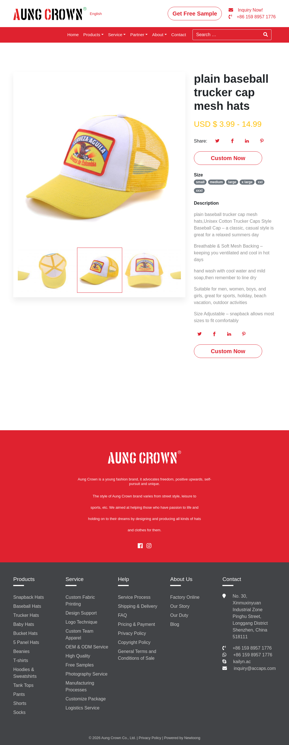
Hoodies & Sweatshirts (25, 673)
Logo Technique (81, 622)
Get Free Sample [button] (194, 13)
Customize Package (85, 698)
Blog (174, 624)
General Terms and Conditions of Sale (137, 655)
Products (91, 34)
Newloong (192, 738)
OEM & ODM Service (86, 646)
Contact (178, 34)
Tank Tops (23, 685)
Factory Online (185, 597)
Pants (19, 694)
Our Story (179, 606)
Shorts (19, 703)
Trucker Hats (26, 615)
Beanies (21, 651)
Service (115, 34)
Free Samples (79, 665)
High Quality (77, 656)
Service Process (134, 597)
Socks (19, 712)
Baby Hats (23, 624)
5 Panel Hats (26, 642)
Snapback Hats (28, 597)
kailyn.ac (242, 661)
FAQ (122, 615)
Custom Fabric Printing (80, 600)
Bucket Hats (25, 633)
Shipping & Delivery (137, 606)
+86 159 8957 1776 (252, 648)
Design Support (81, 613)
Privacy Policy (132, 633)
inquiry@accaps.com (255, 668)
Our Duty (179, 615)
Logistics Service (82, 707)
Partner (137, 34)
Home (73, 34)
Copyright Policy (134, 642)
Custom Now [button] (228, 158)
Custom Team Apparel (79, 634)
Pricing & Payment (136, 624)
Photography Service (86, 674)
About (157, 34)
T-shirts (20, 660)
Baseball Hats (27, 606)
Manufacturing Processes (79, 686)
